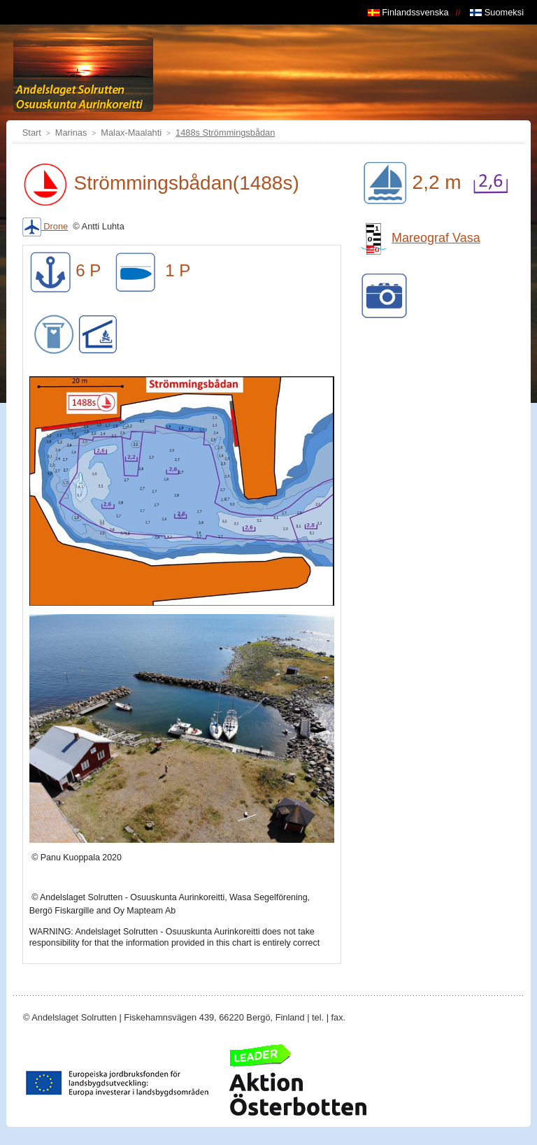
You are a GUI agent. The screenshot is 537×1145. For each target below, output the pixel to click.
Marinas (71, 132)
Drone (45, 226)
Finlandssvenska (408, 12)
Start (31, 132)
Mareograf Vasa (418, 238)
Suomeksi (497, 12)
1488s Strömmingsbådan (225, 132)
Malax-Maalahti (131, 132)
